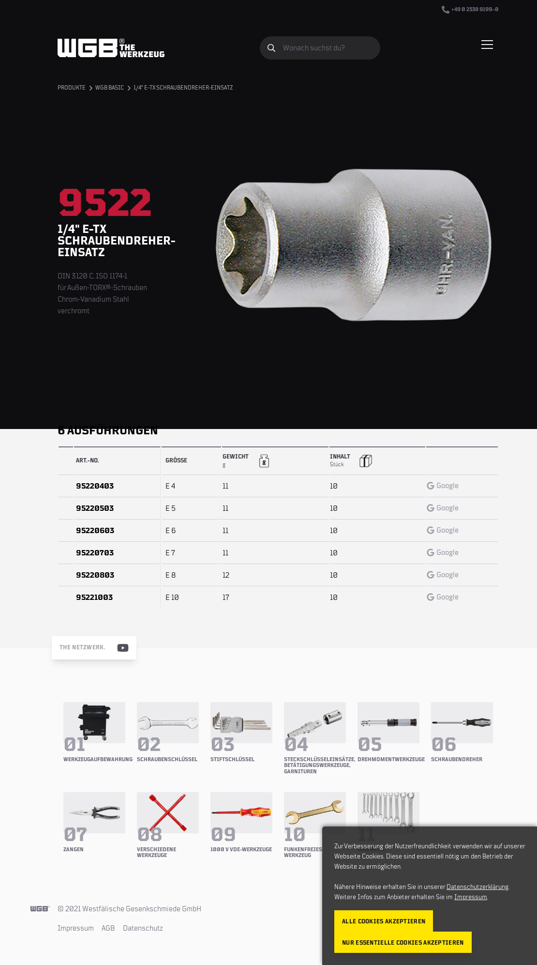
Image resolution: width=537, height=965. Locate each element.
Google (443, 485)
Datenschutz (143, 928)
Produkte (72, 88)
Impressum (76, 928)
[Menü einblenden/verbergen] (487, 44)
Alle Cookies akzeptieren (383, 922)
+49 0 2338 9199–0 (470, 10)
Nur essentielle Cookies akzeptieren (403, 943)
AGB (108, 928)
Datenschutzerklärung (477, 887)
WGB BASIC (109, 88)
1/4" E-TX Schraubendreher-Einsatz (183, 88)
